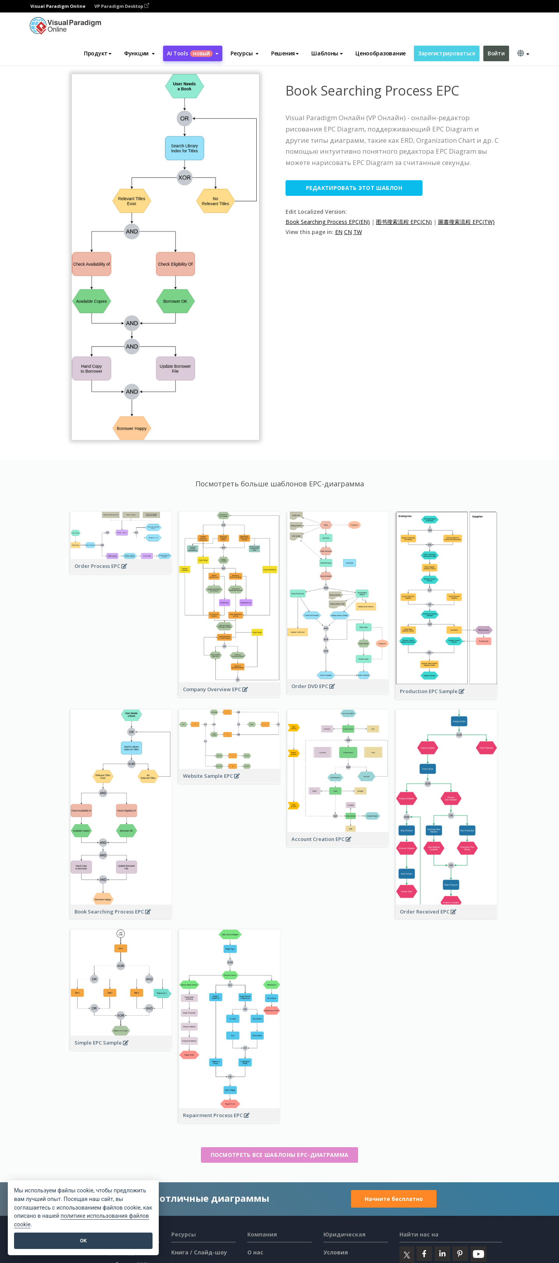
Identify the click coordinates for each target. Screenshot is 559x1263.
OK (83, 1240)
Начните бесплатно (394, 1199)
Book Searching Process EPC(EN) (328, 221)
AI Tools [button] (192, 53)
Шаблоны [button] (327, 53)
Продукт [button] (98, 53)
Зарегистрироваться (446, 53)
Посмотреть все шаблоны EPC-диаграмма (280, 1154)
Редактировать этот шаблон (354, 188)
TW (357, 232)
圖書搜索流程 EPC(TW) (466, 221)
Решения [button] (285, 53)
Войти (496, 53)
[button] (139, 53)
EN (338, 232)
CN (348, 232)
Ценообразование (380, 53)
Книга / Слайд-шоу (199, 1252)
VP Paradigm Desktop (121, 6)
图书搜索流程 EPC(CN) (404, 221)
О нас (255, 1252)
